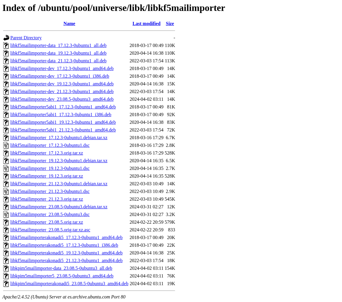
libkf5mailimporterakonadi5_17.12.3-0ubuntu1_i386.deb (64, 245)
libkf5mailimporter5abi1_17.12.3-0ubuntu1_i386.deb (60, 114)
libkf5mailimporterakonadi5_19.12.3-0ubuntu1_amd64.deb (66, 252)
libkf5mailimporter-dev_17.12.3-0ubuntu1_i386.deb (59, 76)
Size (170, 23)
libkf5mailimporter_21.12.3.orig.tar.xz (46, 199)
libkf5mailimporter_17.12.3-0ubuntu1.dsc (50, 145)
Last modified (147, 23)
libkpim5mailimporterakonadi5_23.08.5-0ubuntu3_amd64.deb (69, 283)
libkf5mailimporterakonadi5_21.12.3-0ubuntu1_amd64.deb (66, 260)
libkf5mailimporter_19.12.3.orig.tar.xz (46, 175)
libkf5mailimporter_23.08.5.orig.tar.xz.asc (50, 229)
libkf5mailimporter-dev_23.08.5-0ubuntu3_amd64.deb (62, 99)
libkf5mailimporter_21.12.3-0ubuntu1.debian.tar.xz (58, 183)
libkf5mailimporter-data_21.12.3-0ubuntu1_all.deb (58, 60)
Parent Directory (26, 37)
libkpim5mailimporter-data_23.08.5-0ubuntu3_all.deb (61, 268)
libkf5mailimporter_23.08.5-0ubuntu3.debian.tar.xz (58, 206)
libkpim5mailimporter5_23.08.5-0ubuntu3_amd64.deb (62, 275)
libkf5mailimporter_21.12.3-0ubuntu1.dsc (50, 191)
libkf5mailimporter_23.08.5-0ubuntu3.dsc (50, 214)
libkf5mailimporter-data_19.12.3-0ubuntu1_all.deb (58, 53)
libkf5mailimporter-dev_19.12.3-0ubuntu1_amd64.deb (62, 83)
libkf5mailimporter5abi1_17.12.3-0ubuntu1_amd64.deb (63, 106)
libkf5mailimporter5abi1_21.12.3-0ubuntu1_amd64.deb (63, 129)
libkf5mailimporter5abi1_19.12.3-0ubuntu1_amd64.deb (63, 122)
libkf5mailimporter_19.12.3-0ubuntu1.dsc (50, 168)
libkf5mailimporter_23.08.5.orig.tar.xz (46, 222)
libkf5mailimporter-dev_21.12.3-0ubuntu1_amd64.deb (62, 91)
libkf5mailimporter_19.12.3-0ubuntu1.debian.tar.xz (58, 160)
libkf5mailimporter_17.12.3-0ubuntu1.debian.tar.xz (58, 137)
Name (69, 23)
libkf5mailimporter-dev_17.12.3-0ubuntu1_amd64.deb (62, 68)
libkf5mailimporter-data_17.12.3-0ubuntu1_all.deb (58, 45)
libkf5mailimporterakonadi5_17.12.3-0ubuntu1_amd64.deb (66, 237)
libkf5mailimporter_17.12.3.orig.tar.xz (46, 152)
